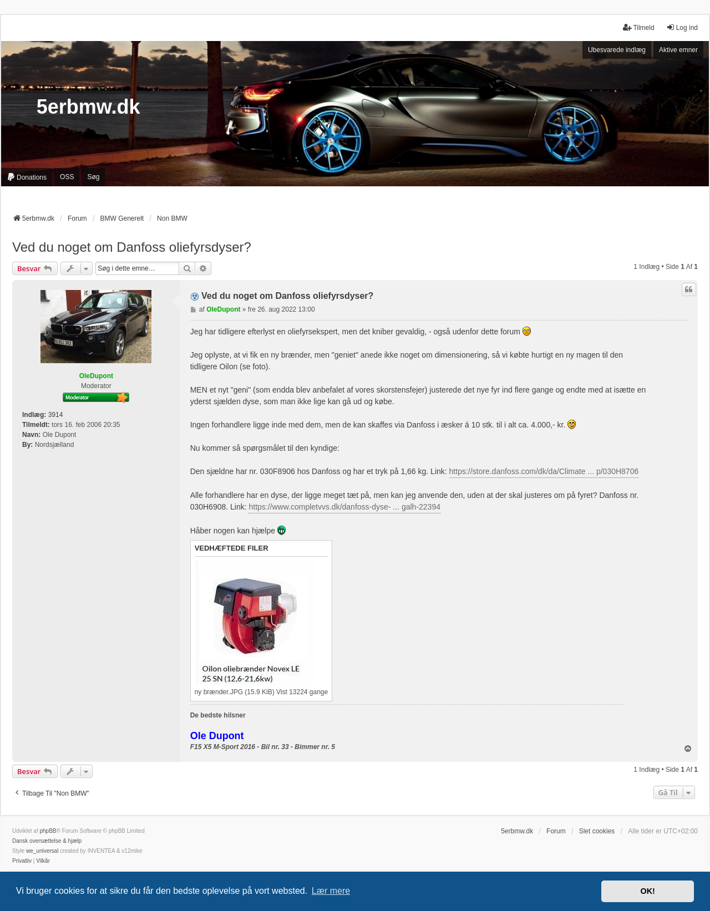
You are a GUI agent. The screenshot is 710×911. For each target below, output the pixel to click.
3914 (55, 415)
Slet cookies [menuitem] (597, 831)
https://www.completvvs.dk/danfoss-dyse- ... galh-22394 (344, 506)
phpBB (47, 831)
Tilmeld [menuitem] (638, 27)
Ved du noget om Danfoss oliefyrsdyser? (131, 247)
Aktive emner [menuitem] (678, 50)
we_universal (42, 851)
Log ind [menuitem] (682, 27)
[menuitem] (26, 177)
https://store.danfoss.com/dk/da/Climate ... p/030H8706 (544, 471)
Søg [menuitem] (93, 177)
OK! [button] (647, 891)
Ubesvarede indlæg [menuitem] (617, 50)
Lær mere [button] (331, 890)
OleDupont (96, 376)
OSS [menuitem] (67, 177)
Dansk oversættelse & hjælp (47, 841)
